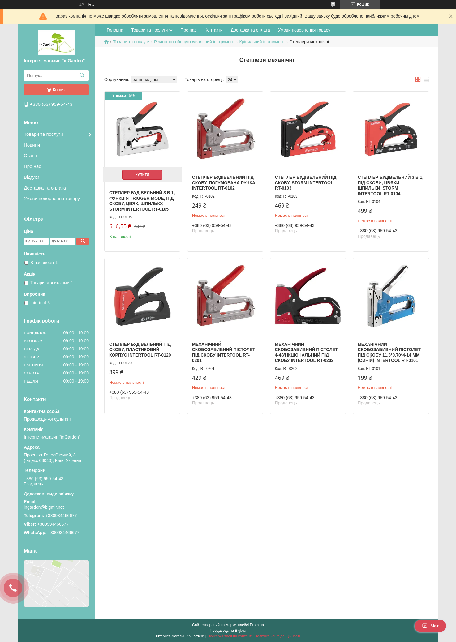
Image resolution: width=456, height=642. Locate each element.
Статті (30, 155)
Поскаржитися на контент (229, 636)
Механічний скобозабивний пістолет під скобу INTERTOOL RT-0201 (223, 352)
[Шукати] (82, 75)
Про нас (32, 166)
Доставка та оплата (45, 187)
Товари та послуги (43, 134)
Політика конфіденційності (277, 636)
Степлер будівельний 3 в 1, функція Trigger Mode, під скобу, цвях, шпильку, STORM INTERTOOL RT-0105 (142, 201)
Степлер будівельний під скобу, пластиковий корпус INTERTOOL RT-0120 (140, 349)
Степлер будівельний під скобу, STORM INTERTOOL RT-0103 (305, 182)
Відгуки (31, 177)
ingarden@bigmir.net (44, 507)
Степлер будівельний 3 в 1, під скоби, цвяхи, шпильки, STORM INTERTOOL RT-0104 (391, 185)
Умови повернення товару (52, 198)
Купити (142, 175)
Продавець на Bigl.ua (228, 630)
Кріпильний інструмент (262, 42)
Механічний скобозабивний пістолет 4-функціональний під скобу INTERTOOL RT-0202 (306, 352)
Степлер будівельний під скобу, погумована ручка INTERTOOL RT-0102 (223, 182)
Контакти (213, 30)
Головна (115, 30)
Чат (430, 626)
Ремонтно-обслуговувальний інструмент (194, 42)
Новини (32, 145)
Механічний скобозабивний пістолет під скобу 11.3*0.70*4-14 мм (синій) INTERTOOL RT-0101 (389, 352)
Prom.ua (257, 625)
